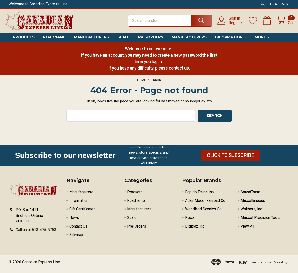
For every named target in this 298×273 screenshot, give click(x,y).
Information (230, 41)
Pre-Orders (150, 41)
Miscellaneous (253, 204)
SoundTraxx (250, 196)
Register (230, 25)
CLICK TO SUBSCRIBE (230, 159)
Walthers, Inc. (252, 213)
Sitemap (76, 239)
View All (247, 230)
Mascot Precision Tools (260, 221)
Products (24, 41)
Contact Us (78, 230)
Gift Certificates (82, 213)
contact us (179, 71)
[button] (230, 159)
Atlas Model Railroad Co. (205, 204)
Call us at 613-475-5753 (36, 234)
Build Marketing (277, 266)
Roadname (54, 41)
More (262, 41)
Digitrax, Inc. (195, 230)
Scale (123, 41)
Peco (189, 221)
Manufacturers (91, 41)
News (74, 221)
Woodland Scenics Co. (203, 213)
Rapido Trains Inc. (199, 196)
